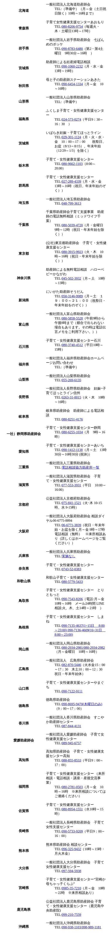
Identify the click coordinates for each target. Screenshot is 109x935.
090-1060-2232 (72, 66)
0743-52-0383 (71, 569)
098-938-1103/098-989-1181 (81, 927)
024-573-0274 (71, 119)
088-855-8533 (71, 760)
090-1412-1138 (72, 450)
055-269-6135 (71, 380)
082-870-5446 (71, 665)
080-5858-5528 (72, 318)
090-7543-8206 (72, 599)
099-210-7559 (71, 914)
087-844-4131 (71, 726)
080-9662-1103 (72, 164)
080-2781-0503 (72, 787)
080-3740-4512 (72, 345)
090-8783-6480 (72, 49)
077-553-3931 (71, 485)
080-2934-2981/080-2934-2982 (83, 647)
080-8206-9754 (72, 26)
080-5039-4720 (72, 225)
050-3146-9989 (72, 296)
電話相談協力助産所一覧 (80, 467)
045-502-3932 (71, 278)
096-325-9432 (71, 849)
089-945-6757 (71, 743)
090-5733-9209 (72, 831)
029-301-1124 (71, 137)
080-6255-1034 (72, 432)
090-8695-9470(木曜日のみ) (82, 704)
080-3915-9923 (72, 252)
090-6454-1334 (72, 84)
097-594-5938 (71, 871)
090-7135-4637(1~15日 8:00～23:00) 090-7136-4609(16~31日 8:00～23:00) (79, 630)
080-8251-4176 (72, 419)
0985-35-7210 (71, 888)
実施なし (68, 556)
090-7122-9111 (72, 691)
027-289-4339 (71, 181)
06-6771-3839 (71, 525)
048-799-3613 (71, 203)
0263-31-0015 (71, 397)
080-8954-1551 (72, 809)
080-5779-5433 (72, 582)
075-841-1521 (71, 503)
